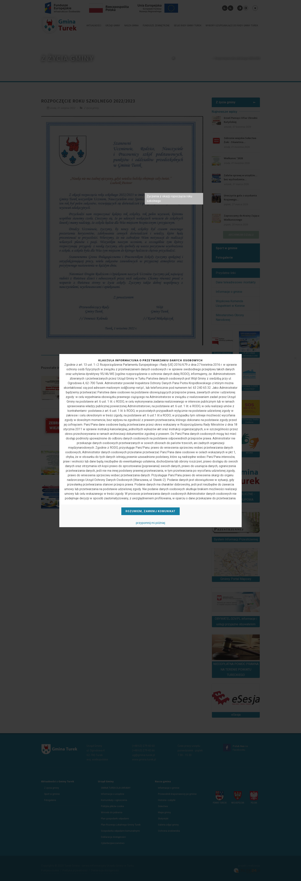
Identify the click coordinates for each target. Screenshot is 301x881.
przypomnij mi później (150, 523)
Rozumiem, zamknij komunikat (150, 511)
